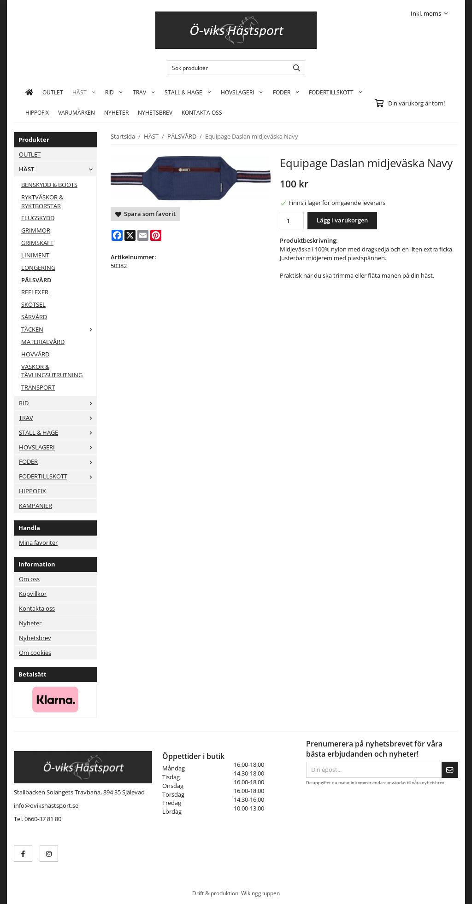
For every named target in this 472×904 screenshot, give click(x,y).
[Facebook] (117, 235)
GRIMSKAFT (37, 243)
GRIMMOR (35, 230)
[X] (130, 235)
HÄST (84, 92)
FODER (286, 92)
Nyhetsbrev (155, 112)
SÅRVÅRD (34, 317)
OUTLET (52, 92)
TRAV (144, 92)
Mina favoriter (38, 542)
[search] (294, 68)
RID (114, 92)
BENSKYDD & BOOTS (49, 185)
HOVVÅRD (35, 354)
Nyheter (116, 112)
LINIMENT (35, 255)
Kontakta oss (37, 608)
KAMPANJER (35, 506)
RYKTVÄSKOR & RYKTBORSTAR (42, 201)
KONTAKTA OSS (202, 112)
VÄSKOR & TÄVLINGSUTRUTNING (52, 370)
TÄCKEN (58, 329)
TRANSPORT (38, 387)
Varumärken (76, 112)
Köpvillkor (33, 593)
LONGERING (38, 267)
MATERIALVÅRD (43, 342)
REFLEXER (34, 292)
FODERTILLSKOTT (336, 92)
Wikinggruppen (260, 893)
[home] (29, 92)
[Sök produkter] (225, 68)
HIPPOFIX (37, 112)
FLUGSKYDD (37, 218)
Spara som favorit (145, 214)
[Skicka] (450, 770)
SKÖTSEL (33, 304)
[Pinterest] (155, 235)
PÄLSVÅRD (36, 280)
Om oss (29, 579)
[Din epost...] (374, 770)
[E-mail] (142, 235)
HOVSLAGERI (242, 92)
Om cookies (35, 652)
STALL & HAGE (188, 92)
